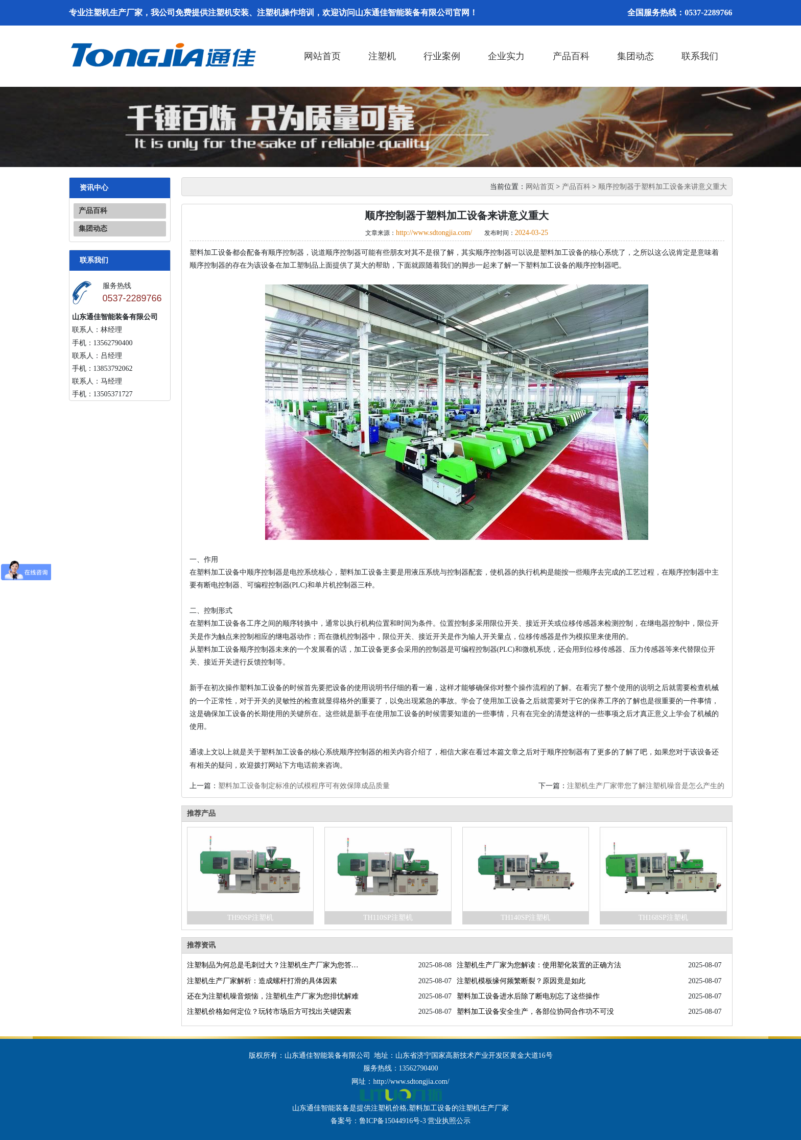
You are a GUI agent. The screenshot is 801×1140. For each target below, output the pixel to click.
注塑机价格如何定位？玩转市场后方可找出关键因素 (269, 1011)
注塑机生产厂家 (484, 1108)
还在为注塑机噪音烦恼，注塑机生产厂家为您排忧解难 (273, 996)
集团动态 (635, 56)
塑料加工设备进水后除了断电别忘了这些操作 (528, 996)
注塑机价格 (389, 1108)
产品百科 (571, 56)
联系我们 (699, 56)
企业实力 (506, 56)
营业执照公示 (449, 1121)
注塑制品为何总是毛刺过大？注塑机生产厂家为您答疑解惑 (275, 965)
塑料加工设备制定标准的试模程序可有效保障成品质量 (304, 786)
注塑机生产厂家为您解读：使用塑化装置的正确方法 (539, 965)
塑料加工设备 (430, 1108)
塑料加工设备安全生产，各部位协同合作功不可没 (535, 1011)
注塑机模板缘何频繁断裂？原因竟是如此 (521, 981)
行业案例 (441, 56)
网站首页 (322, 56)
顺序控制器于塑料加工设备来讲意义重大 (662, 187)
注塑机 (382, 56)
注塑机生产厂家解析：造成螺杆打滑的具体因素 (262, 981)
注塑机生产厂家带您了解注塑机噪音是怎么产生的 (645, 786)
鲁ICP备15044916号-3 (392, 1121)
